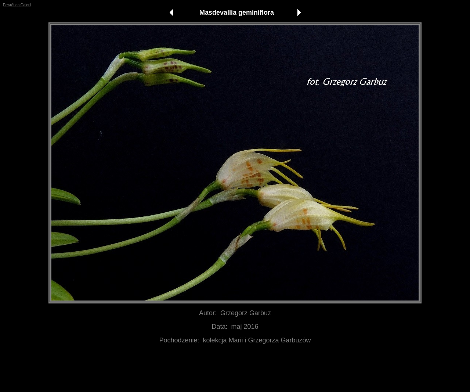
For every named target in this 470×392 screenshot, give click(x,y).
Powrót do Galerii (17, 5)
